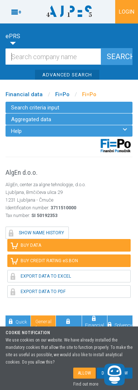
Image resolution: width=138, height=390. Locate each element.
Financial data (24, 94)
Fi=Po (62, 94)
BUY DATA (26, 245)
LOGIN (126, 11)
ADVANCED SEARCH (67, 74)
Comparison (69, 324)
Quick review (18, 324)
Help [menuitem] (69, 130)
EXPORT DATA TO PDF (38, 291)
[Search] (69, 56)
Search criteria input (35, 107)
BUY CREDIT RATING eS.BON (44, 260)
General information (43, 325)
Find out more (85, 384)
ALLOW (84, 373)
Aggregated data (31, 119)
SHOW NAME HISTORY (36, 232)
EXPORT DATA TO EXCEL (41, 276)
